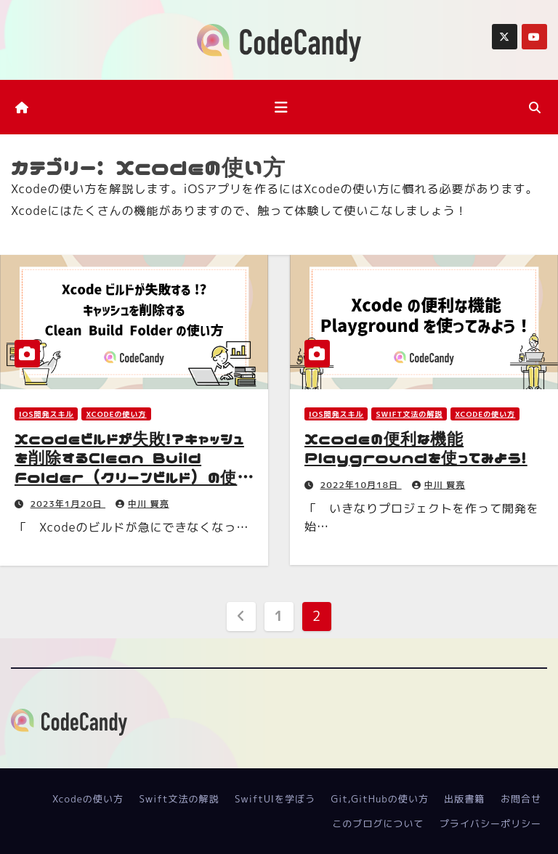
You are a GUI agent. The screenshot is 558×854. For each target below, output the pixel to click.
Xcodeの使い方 (116, 414)
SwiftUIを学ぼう (275, 798)
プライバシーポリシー (490, 823)
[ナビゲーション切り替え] (281, 107)
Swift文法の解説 (409, 414)
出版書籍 (464, 798)
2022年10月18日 (361, 485)
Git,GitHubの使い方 (380, 798)
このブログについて (378, 823)
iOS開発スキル (46, 414)
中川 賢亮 (142, 503)
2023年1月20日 (68, 503)
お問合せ (521, 798)
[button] (535, 107)
